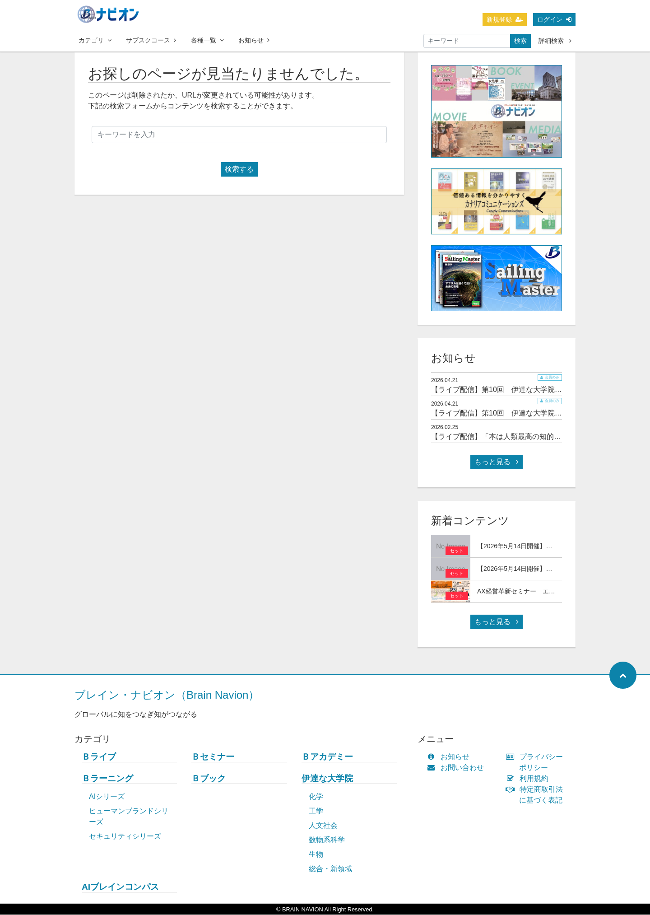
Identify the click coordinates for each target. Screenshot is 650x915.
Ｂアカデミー (327, 757)
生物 (316, 855)
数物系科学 (327, 840)
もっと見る (496, 462)
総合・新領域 (330, 869)
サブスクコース (151, 40)
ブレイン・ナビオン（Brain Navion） (166, 695)
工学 (316, 811)
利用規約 (529, 779)
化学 (316, 797)
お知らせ (253, 40)
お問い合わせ (457, 768)
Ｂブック (208, 779)
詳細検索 (555, 40)
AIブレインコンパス (120, 887)
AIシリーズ (107, 797)
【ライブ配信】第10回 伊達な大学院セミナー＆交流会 (522, 390)
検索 (520, 40)
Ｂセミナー (212, 757)
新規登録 (505, 19)
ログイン (554, 19)
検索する (239, 169)
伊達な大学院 (327, 779)
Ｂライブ (99, 757)
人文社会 (323, 826)
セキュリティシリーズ (125, 836)
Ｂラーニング (107, 779)
